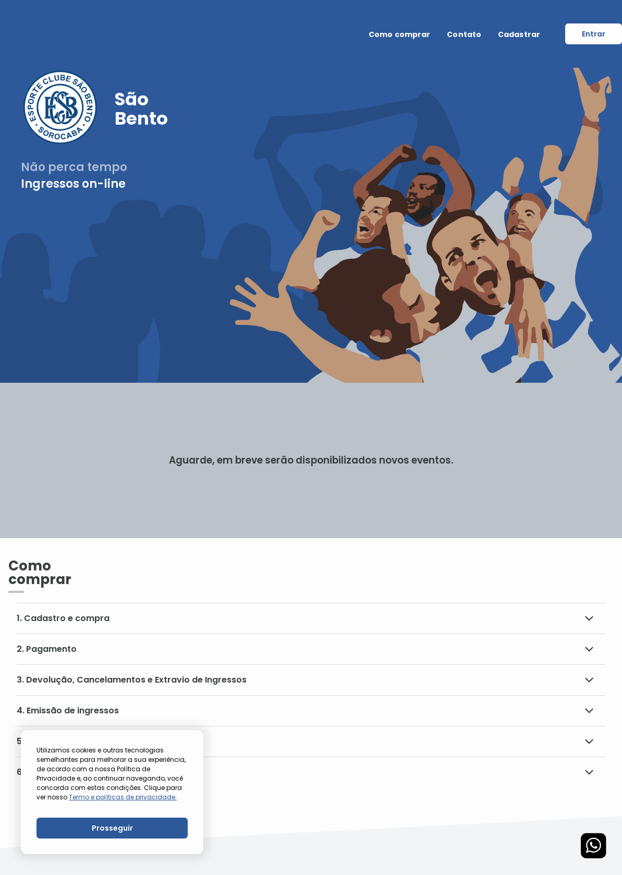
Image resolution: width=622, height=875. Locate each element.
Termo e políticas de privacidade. (123, 797)
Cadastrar (519, 34)
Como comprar (399, 34)
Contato (464, 34)
